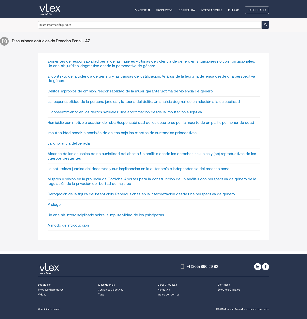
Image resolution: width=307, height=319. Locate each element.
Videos (42, 294)
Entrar (233, 10)
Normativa (164, 289)
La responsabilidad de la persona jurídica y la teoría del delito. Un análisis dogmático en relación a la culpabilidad (144, 102)
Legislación (44, 284)
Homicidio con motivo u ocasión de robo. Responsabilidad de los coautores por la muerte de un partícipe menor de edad (151, 122)
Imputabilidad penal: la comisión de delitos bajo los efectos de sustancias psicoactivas (122, 133)
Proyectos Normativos (50, 289)
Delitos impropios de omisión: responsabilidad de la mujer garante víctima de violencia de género (130, 91)
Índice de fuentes (168, 294)
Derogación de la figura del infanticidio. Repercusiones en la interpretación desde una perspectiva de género (141, 194)
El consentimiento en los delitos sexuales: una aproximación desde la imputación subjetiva (125, 112)
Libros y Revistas (167, 284)
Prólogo (54, 204)
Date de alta (257, 10)
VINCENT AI (142, 10)
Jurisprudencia (106, 284)
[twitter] (257, 266)
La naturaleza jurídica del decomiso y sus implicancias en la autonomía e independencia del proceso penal (139, 169)
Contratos (224, 284)
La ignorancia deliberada (69, 143)
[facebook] (265, 266)
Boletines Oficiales (229, 289)
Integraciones (211, 10)
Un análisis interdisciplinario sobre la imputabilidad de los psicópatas (106, 215)
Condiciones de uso (49, 309)
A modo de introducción (68, 225)
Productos (164, 10)
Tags (101, 294)
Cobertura (186, 10)
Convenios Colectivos (110, 289)
